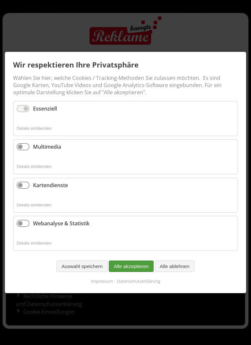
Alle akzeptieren (131, 266)
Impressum (102, 281)
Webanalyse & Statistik (61, 223)
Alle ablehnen (175, 266)
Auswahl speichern (82, 266)
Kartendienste (50, 184)
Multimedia (47, 146)
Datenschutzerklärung (138, 281)
